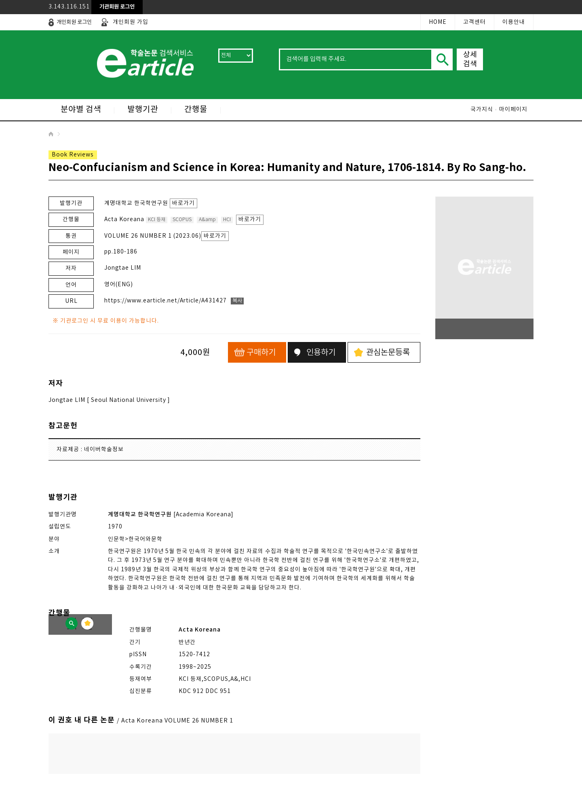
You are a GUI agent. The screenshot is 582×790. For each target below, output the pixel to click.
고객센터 (474, 22)
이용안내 (513, 22)
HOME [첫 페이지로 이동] (438, 22)
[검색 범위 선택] (235, 56)
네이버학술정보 (104, 449)
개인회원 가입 (130, 22)
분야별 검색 (81, 109)
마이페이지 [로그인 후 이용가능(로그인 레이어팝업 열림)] (513, 109)
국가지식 (481, 109)
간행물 (195, 109)
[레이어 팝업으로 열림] (117, 7)
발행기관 (142, 109)
